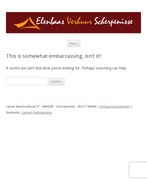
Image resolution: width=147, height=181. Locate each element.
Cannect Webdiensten (36, 112)
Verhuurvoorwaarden (114, 106)
